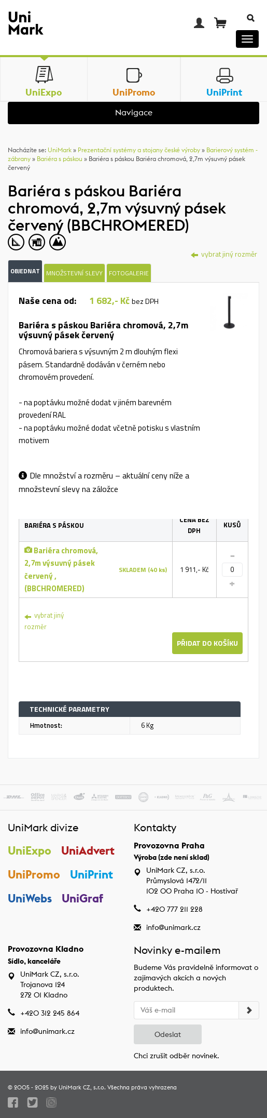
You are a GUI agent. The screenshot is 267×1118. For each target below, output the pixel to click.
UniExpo (29, 850)
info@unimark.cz (173, 927)
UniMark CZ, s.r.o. (82, 1087)
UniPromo (34, 874)
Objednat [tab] (25, 271)
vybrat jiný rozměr (44, 620)
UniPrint (91, 874)
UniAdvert (88, 850)
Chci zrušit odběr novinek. (176, 1056)
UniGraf (82, 898)
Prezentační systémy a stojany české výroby (139, 150)
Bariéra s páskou (59, 159)
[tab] (229, 314)
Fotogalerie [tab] (129, 273)
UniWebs (30, 898)
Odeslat (167, 1034)
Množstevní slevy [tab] (74, 273)
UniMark (60, 150)
